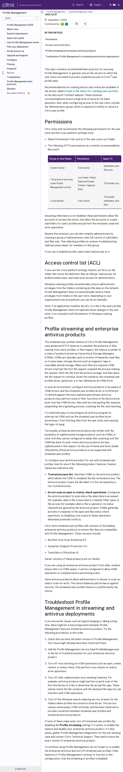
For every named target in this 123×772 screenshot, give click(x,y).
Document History (18, 93)
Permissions (53, 39)
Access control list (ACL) (59, 44)
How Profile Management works (23, 42)
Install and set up (15, 51)
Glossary (11, 88)
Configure (12, 60)
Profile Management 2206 (20, 25)
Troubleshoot (13, 77)
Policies (11, 64)
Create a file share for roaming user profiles (91, 91)
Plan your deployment (18, 47)
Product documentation (27, 5)
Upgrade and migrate (17, 55)
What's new (12, 29)
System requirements (17, 33)
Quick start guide (15, 38)
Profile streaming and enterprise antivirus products (72, 50)
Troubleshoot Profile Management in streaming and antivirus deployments (84, 56)
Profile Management (56, 12)
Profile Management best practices (19, 82)
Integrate (11, 68)
